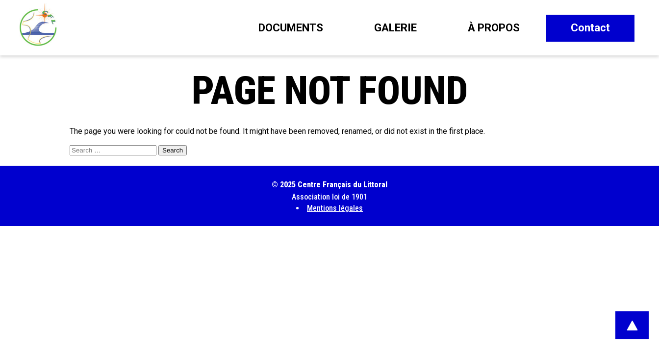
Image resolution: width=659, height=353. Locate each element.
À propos (494, 28)
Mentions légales (335, 208)
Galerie (395, 28)
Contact (590, 28)
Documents (290, 28)
